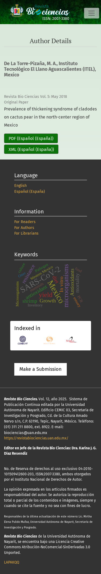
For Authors (24, 227)
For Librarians (26, 233)
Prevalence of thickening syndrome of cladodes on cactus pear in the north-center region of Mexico (50, 117)
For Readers (25, 222)
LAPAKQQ (11, 562)
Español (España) (29, 191)
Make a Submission (40, 369)
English (20, 185)
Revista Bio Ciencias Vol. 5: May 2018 (35, 96)
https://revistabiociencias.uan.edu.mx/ (36, 438)
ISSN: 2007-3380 (55, 18)
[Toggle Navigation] (91, 13)
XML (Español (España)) (31, 149)
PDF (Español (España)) (31, 138)
